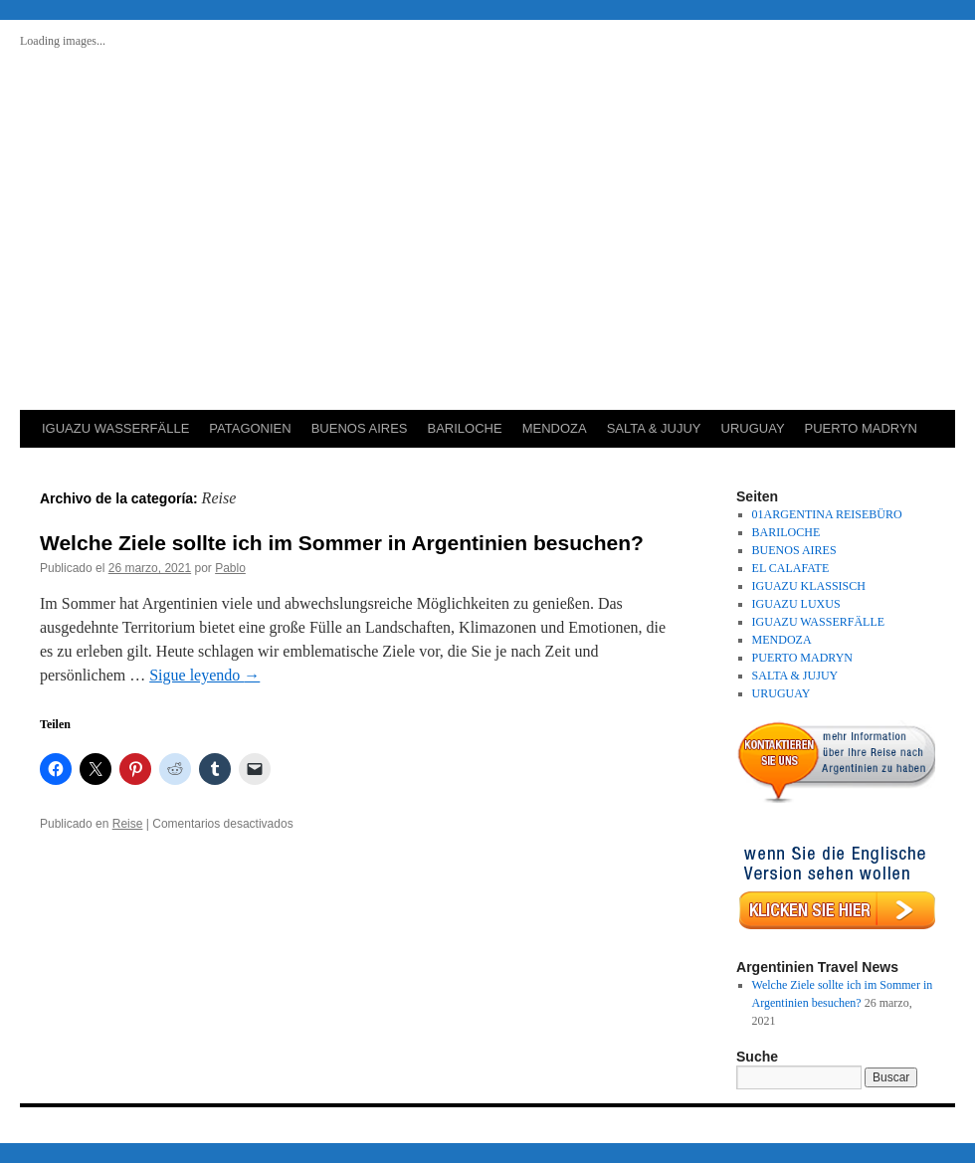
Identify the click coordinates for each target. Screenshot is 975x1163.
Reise (127, 824)
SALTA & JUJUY (654, 428)
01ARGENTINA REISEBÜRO (827, 514)
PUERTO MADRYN (861, 428)
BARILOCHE (464, 428)
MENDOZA (554, 428)
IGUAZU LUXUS (796, 604)
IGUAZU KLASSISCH (809, 586)
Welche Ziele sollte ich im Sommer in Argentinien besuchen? (342, 542)
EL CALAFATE (791, 568)
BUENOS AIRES (359, 428)
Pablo (230, 568)
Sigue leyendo (204, 675)
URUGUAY (753, 428)
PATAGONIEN (250, 428)
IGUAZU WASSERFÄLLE (115, 428)
